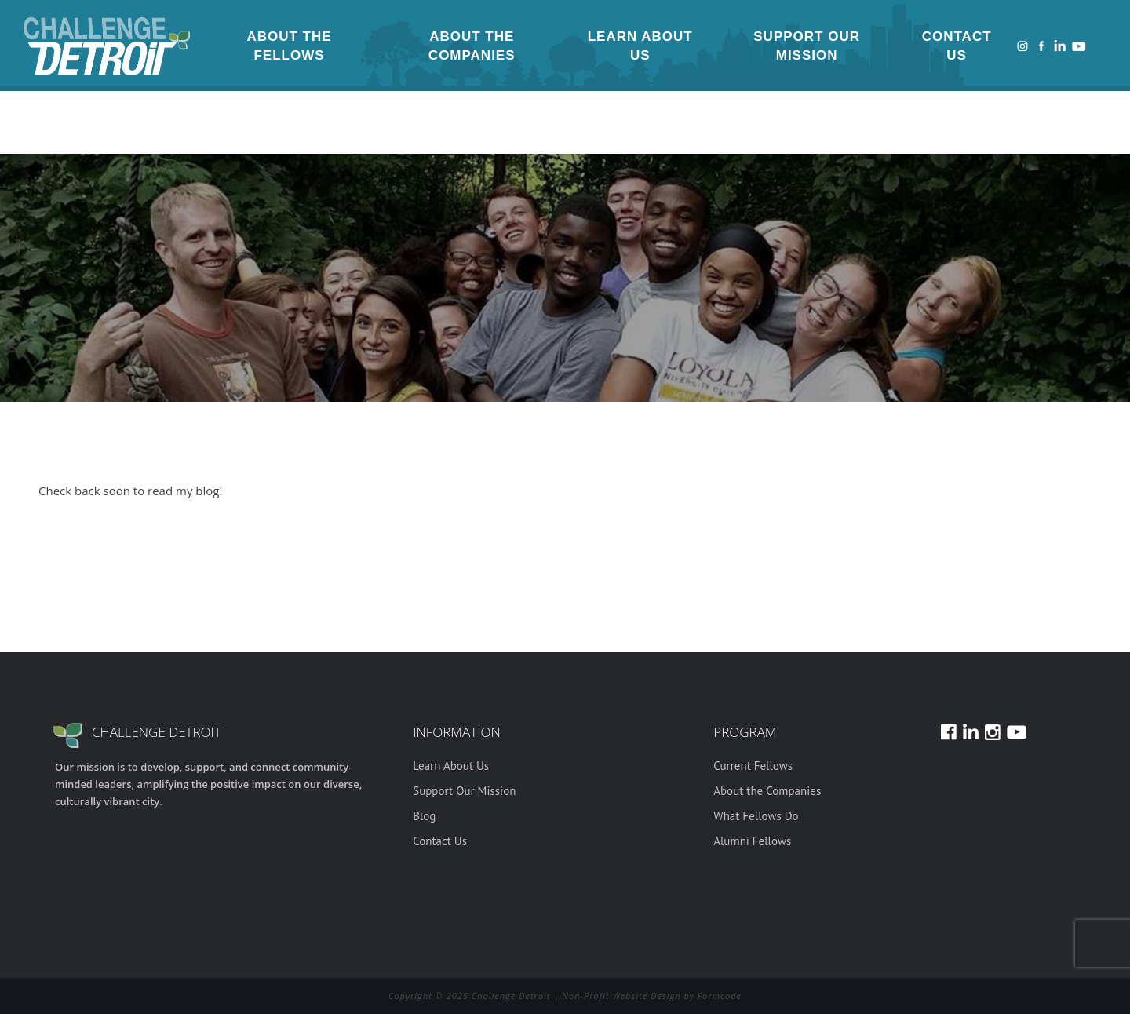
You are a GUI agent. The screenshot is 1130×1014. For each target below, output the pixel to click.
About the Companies (472, 46)
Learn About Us (640, 46)
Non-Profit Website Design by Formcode (652, 995)
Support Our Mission (806, 46)
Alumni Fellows (752, 840)
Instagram (1022, 46)
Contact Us (957, 46)
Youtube (1079, 46)
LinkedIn (1060, 46)
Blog (424, 815)
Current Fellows (753, 765)
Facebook (1041, 46)
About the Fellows (288, 46)
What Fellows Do (755, 815)
